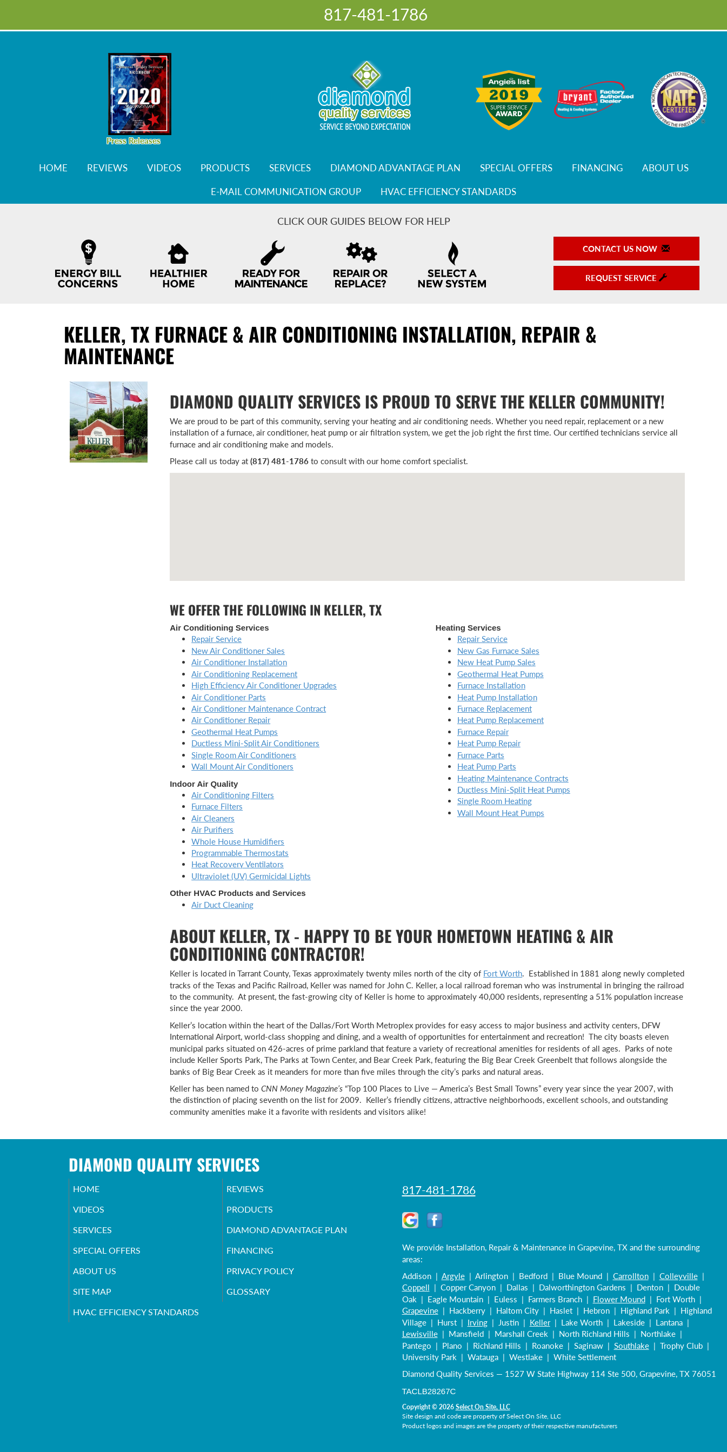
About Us (665, 168)
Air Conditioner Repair (230, 720)
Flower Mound (619, 1299)
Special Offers (516, 168)
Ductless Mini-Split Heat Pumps (513, 789)
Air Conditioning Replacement (244, 674)
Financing (597, 168)
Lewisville (420, 1334)
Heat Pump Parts (486, 766)
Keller (540, 1322)
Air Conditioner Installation (239, 662)
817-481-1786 (439, 1189)
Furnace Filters (217, 806)
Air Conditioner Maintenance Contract (258, 708)
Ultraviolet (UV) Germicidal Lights (251, 876)
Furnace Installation (491, 685)
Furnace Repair (483, 732)
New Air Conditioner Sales (238, 650)
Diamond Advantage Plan (395, 168)
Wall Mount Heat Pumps (500, 813)
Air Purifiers (212, 829)
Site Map (107, 1315)
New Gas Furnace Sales (498, 650)
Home (53, 168)
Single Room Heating (494, 801)
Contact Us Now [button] (626, 248)
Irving (478, 1322)
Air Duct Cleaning (222, 904)
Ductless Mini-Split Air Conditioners (255, 743)
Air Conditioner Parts (228, 697)
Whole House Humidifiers (237, 841)
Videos (164, 168)
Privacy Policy (276, 1293)
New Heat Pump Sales (496, 662)
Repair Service (216, 639)
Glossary (263, 1315)
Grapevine (420, 1310)
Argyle (453, 1276)
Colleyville (678, 1276)
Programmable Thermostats (240, 853)
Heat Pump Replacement (500, 720)
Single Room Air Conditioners (243, 755)
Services (290, 168)
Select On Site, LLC (483, 1407)
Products (225, 168)
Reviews (107, 168)
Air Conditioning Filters (232, 795)
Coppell (416, 1287)
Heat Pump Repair (489, 743)
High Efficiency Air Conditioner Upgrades (264, 685)
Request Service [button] (626, 278)
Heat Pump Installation (497, 697)
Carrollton (631, 1276)
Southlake (631, 1345)
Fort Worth (502, 973)
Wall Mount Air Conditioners (242, 766)
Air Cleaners (213, 818)
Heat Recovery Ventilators (237, 864)
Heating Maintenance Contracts (513, 778)
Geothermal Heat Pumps (234, 732)
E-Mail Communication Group (286, 191)
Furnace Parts (480, 755)
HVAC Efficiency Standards (448, 191)
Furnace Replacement (494, 708)
